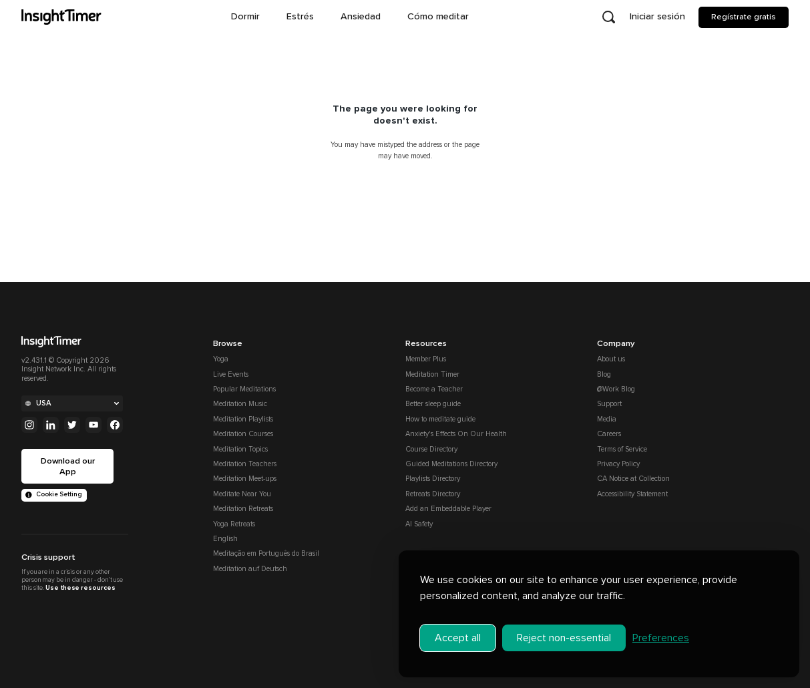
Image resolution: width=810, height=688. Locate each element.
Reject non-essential (564, 632)
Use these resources (80, 588)
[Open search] (608, 17)
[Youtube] (93, 425)
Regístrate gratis (743, 16)
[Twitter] (72, 425)
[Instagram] (29, 425)
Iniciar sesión (657, 16)
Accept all (458, 632)
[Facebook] (115, 425)
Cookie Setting (53, 494)
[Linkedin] (51, 425)
